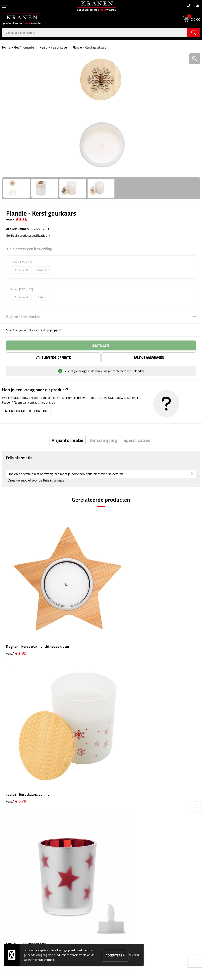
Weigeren (134, 955)
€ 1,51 (16, 737)
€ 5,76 (115, 621)
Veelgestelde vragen (116, 821)
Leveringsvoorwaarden (118, 889)
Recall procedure (114, 901)
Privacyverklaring (114, 895)
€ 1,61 (115, 737)
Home (6, 47)
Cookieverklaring (113, 877)
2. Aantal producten (23, 316)
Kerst (43, 47)
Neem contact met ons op (26, 411)
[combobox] (94, 32)
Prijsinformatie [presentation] (67, 440)
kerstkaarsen (59, 47)
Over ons (109, 809)
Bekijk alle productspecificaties (28, 235)
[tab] (67, 440)
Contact (7, 871)
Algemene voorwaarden (119, 871)
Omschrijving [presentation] (103, 440)
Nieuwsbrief (111, 815)
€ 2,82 (16, 621)
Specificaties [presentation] (136, 440)
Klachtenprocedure (115, 883)
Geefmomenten (24, 47)
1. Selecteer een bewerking (29, 248)
